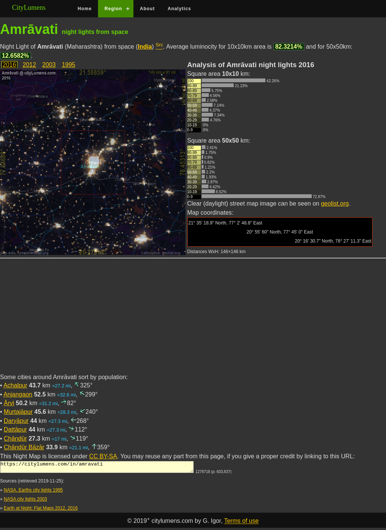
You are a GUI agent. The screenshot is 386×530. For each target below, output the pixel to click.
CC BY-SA (103, 456)
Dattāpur (15, 429)
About (147, 8)
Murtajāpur (18, 412)
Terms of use (241, 523)
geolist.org (335, 203)
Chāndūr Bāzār (24, 447)
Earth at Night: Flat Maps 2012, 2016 (41, 510)
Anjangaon (17, 394)
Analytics (179, 8)
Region (113, 8)
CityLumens (29, 7)
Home (85, 8)
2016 (9, 64)
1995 (68, 64)
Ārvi (9, 403)
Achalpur (15, 385)
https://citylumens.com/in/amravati (97, 468)
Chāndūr (15, 438)
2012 (29, 64)
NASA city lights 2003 (25, 501)
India (145, 46)
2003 (49, 64)
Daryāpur (16, 421)
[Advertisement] (193, 320)
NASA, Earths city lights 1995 (33, 492)
